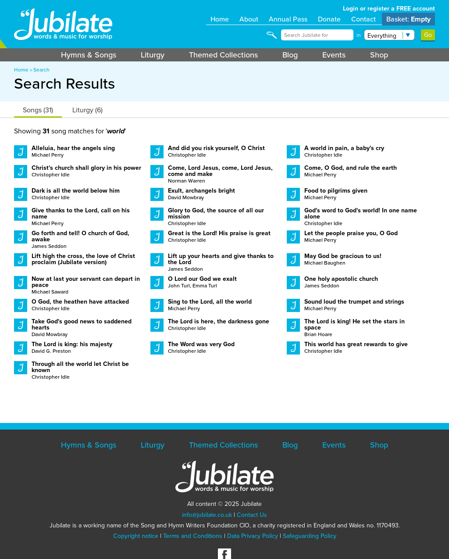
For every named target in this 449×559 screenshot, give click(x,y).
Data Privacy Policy (252, 536)
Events (334, 55)
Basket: (408, 19)
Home (219, 19)
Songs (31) (38, 110)
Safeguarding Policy (309, 536)
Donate (329, 19)
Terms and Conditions (192, 536)
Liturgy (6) (87, 110)
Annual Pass (288, 19)
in (358, 35)
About (248, 19)
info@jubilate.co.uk (207, 515)
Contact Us (252, 515)
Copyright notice (135, 536)
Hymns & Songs (88, 55)
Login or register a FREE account (389, 8)
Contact (363, 19)
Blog (290, 55)
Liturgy (152, 55)
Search (41, 70)
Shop (379, 55)
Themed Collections (223, 55)
